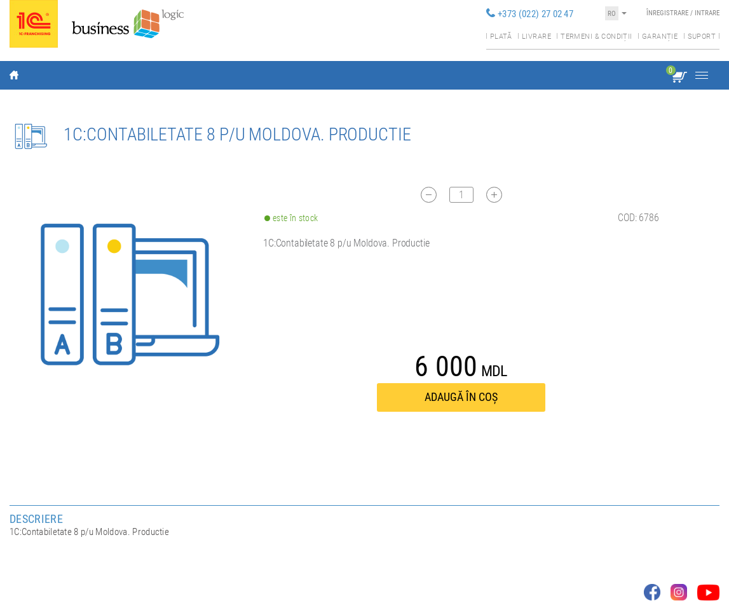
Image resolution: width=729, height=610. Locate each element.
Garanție (660, 36)
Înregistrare (667, 13)
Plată (501, 36)
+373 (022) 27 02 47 (535, 14)
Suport (702, 36)
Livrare (536, 36)
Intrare (707, 13)
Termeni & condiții (596, 36)
